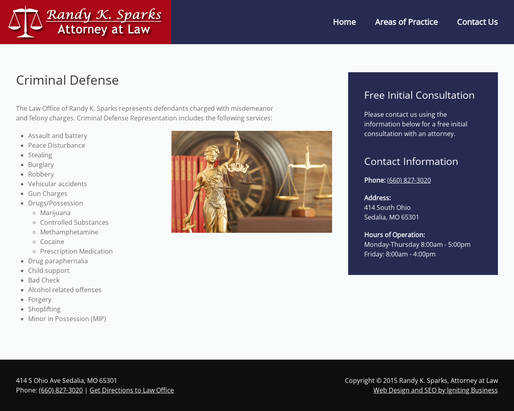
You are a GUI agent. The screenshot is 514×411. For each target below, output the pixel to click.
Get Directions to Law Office (132, 390)
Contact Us (477, 21)
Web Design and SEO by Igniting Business (435, 390)
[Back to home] (85, 22)
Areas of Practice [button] (406, 21)
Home (344, 21)
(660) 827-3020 (409, 180)
